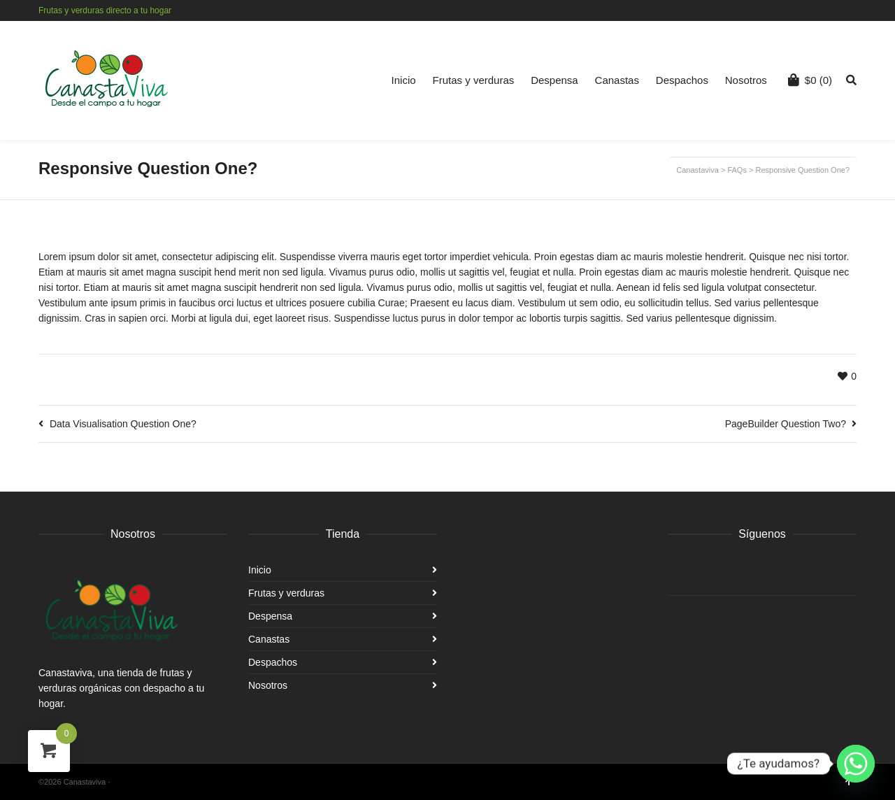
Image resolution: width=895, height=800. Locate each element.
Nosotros (746, 80)
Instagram (855, 10)
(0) (810, 79)
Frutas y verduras (474, 80)
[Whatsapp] (856, 764)
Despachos (682, 80)
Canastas (617, 80)
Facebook (834, 10)
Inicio (404, 80)
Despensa (554, 80)
